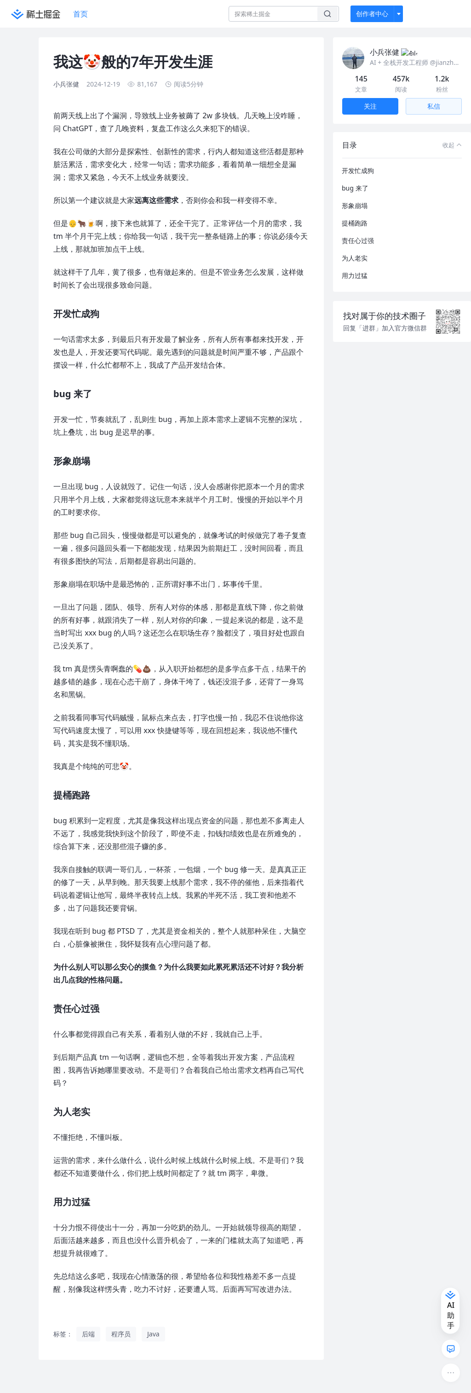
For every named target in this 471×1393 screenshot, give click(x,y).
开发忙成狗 (358, 159)
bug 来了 (355, 177)
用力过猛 (355, 264)
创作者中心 (372, 13)
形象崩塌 (355, 194)
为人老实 (355, 247)
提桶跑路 (355, 212)
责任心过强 (358, 229)
